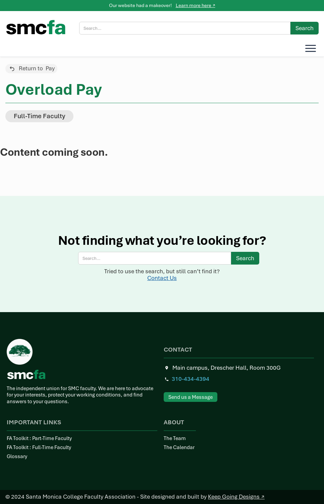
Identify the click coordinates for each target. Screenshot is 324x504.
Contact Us (162, 278)
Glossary (17, 456)
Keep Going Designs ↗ (236, 496)
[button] (309, 48)
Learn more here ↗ (195, 5)
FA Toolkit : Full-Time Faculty (39, 447)
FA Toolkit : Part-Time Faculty (39, 438)
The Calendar (179, 447)
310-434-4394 (190, 378)
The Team (175, 438)
